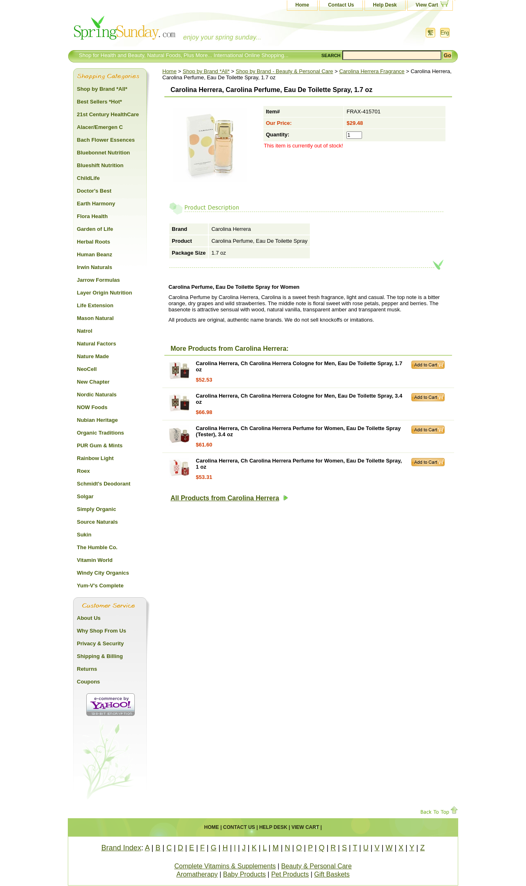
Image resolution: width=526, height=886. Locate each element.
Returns (87, 669)
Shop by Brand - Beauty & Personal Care (284, 71)
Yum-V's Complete (100, 585)
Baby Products (244, 874)
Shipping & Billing (100, 656)
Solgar (85, 496)
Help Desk (385, 5)
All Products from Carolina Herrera (229, 498)
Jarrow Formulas (98, 280)
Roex (83, 471)
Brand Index (121, 848)
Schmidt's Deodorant (103, 484)
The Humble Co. (97, 547)
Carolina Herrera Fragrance (371, 71)
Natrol (84, 331)
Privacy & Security (100, 643)
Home (302, 5)
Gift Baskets (332, 874)
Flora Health (92, 216)
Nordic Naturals (97, 394)
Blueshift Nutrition (100, 165)
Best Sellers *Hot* (99, 102)
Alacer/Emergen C (100, 127)
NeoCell (87, 369)
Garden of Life (95, 229)
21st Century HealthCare (108, 114)
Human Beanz (94, 254)
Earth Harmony (96, 203)
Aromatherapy (197, 874)
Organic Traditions (100, 433)
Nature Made (93, 356)
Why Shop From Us (101, 631)
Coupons (88, 682)
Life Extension (95, 305)
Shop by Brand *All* (206, 71)
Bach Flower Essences (106, 140)
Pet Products (290, 874)
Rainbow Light (95, 458)
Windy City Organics (103, 573)
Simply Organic (96, 509)
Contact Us (341, 5)
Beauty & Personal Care (316, 866)
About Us (89, 618)
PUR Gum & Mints (99, 445)
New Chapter (93, 382)
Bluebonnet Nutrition (103, 153)
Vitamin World (95, 560)
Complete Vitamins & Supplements (225, 866)
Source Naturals (97, 522)
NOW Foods (92, 407)
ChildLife (88, 178)
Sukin (84, 535)
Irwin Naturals (94, 267)
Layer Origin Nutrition (104, 293)
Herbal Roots (93, 242)
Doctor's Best (94, 191)
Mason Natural (95, 318)
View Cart (427, 5)
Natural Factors (96, 344)
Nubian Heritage (97, 420)
